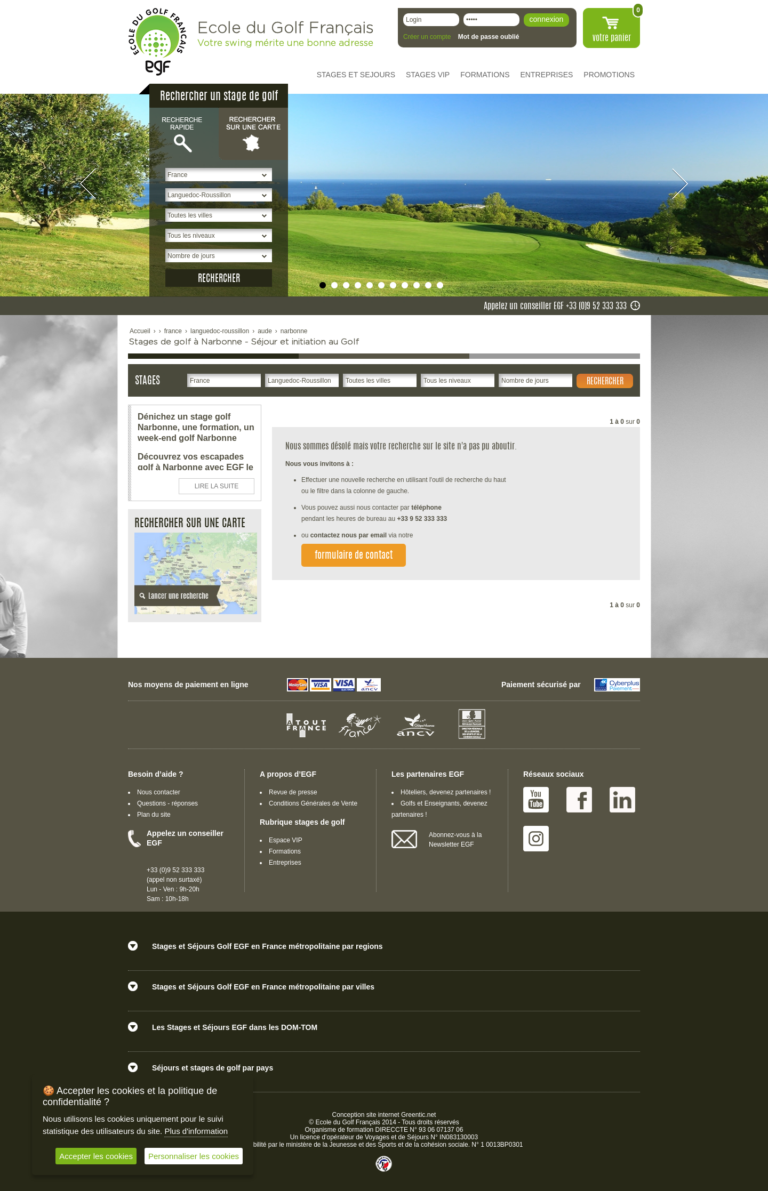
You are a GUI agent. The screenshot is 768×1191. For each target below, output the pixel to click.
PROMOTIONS (609, 74)
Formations (285, 851)
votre (612, 38)
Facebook (579, 799)
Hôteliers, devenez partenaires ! (446, 792)
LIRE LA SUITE (217, 486)
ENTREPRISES (547, 74)
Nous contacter (158, 792)
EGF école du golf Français (157, 42)
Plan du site (154, 814)
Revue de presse (293, 792)
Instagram (536, 838)
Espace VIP (285, 840)
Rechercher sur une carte (253, 133)
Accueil (140, 331)
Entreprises (285, 862)
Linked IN (622, 799)
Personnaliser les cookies (193, 1156)
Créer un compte (427, 37)
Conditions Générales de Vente (313, 803)
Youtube (536, 799)
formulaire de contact (354, 556)
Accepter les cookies (96, 1156)
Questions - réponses (167, 803)
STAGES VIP (428, 74)
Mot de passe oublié (488, 37)
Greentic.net (418, 1114)
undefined (322, 285)
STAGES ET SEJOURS (356, 74)
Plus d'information (196, 1131)
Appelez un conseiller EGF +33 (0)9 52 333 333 (555, 306)
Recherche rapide (184, 133)
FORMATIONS (484, 74)
